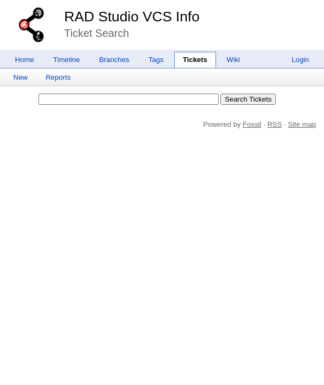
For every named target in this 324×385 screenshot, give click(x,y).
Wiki (233, 60)
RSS (274, 124)
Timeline (66, 60)
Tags (156, 60)
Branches (114, 60)
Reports (58, 77)
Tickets (195, 60)
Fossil (252, 124)
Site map (302, 124)
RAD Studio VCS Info (131, 17)
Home (24, 60)
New (20, 77)
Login (300, 60)
